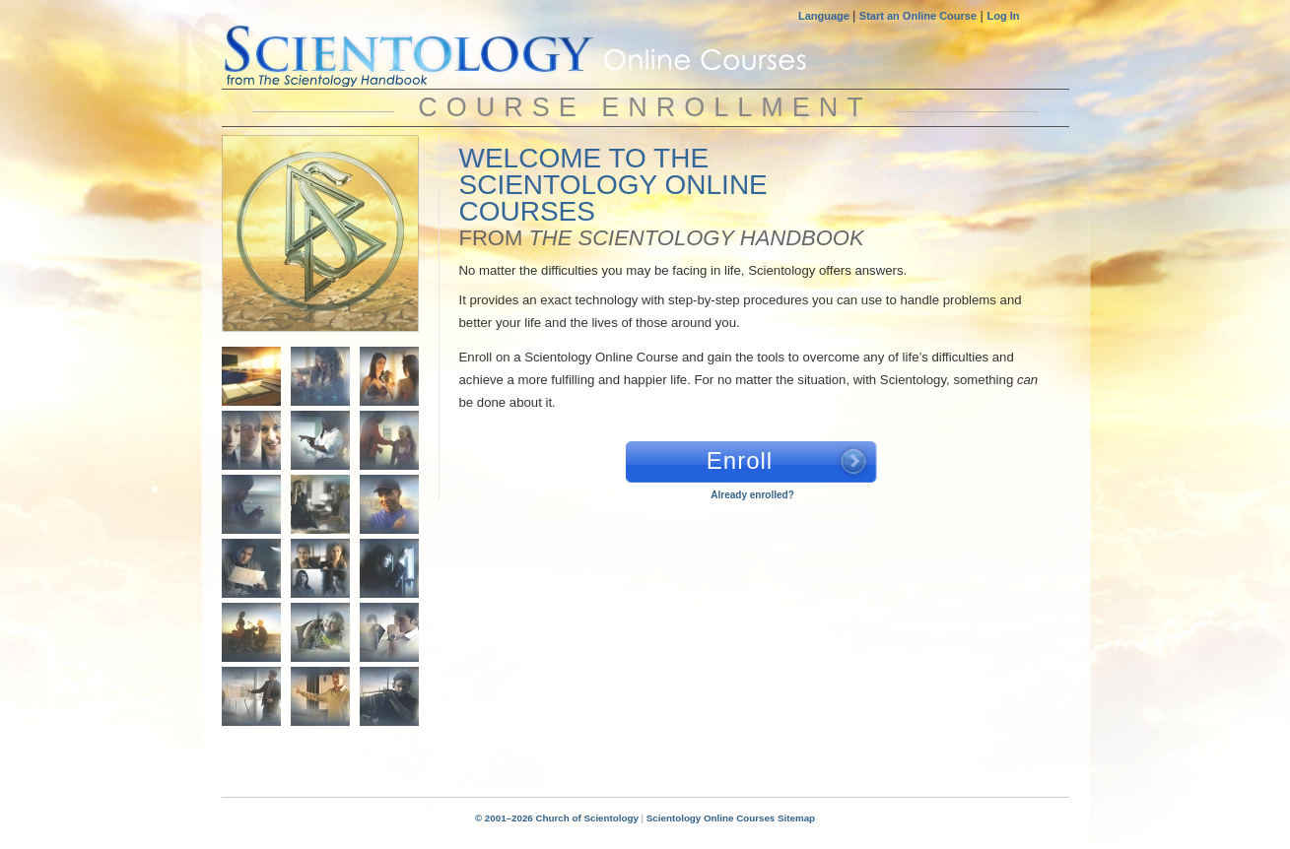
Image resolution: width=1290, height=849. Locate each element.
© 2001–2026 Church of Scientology (557, 818)
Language (825, 16)
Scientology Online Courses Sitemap (730, 818)
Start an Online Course (918, 16)
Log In (1003, 16)
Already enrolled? (752, 495)
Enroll (740, 460)
